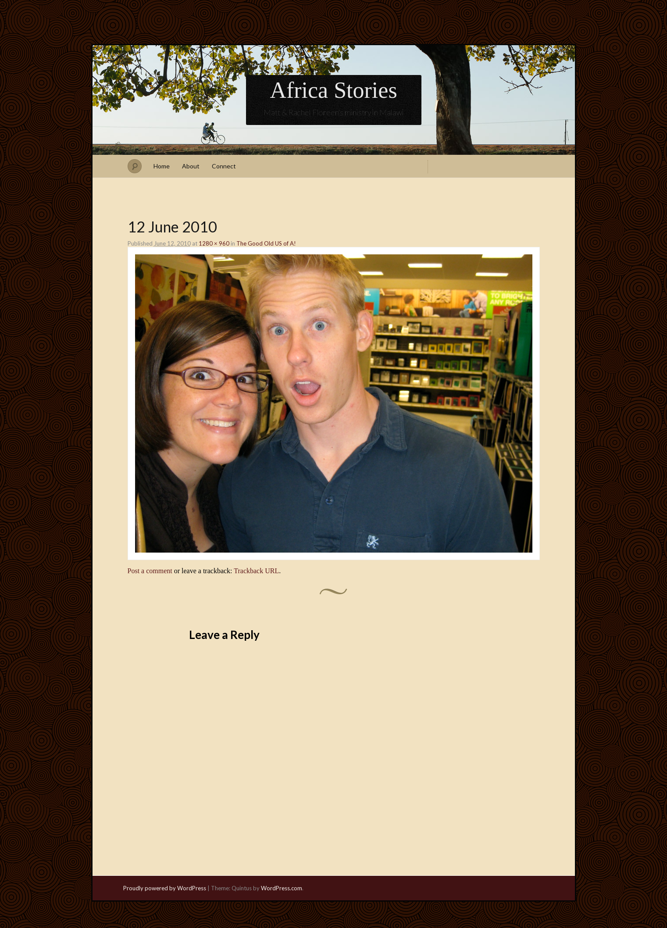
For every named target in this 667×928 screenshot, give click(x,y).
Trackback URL (256, 571)
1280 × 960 (214, 243)
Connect (224, 166)
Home (161, 166)
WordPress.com (281, 888)
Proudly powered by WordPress (164, 888)
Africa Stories (333, 90)
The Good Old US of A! (266, 243)
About (191, 166)
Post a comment (150, 571)
